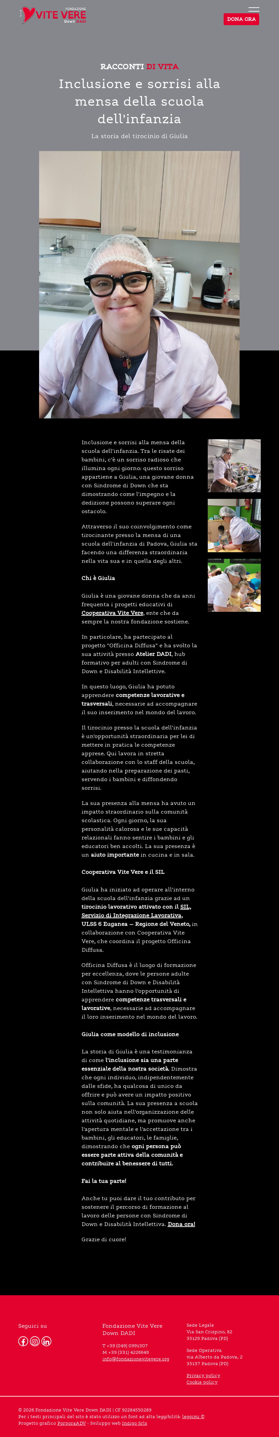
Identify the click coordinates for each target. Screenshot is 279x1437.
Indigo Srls (134, 1423)
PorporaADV (71, 1423)
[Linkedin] (46, 1341)
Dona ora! (181, 1224)
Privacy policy (203, 1376)
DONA (241, 19)
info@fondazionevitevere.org (135, 1359)
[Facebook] (23, 1341)
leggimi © (193, 1417)
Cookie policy (202, 1382)
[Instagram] (35, 1341)
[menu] (254, 11)
